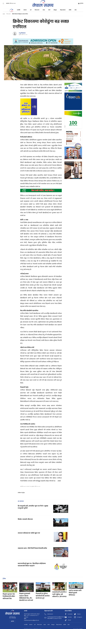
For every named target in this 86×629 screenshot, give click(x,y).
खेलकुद (55, 10)
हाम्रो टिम (12, 621)
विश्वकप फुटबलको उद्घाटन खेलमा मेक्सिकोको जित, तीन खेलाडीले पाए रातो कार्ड (26, 597)
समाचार (25, 10)
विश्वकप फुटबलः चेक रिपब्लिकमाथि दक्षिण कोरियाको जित (9, 596)
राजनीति (18, 10)
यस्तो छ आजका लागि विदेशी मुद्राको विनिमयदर (75, 592)
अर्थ (30, 10)
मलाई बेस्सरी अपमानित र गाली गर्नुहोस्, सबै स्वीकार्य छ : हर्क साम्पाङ (59, 594)
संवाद (44, 10)
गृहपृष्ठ (4, 14)
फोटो (49, 10)
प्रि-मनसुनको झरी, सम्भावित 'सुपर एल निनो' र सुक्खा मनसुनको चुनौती (33, 507)
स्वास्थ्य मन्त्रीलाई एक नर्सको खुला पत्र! (29, 533)
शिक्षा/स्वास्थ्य (62, 10)
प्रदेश (76, 10)
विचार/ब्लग (37, 10)
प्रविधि (70, 10)
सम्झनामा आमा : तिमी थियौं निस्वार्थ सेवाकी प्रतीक (32, 548)
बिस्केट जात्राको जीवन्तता (25, 519)
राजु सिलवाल (22, 33)
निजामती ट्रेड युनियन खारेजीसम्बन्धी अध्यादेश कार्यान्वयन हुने (43, 595)
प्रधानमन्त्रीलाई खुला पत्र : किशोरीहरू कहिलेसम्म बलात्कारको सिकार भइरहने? (32, 564)
